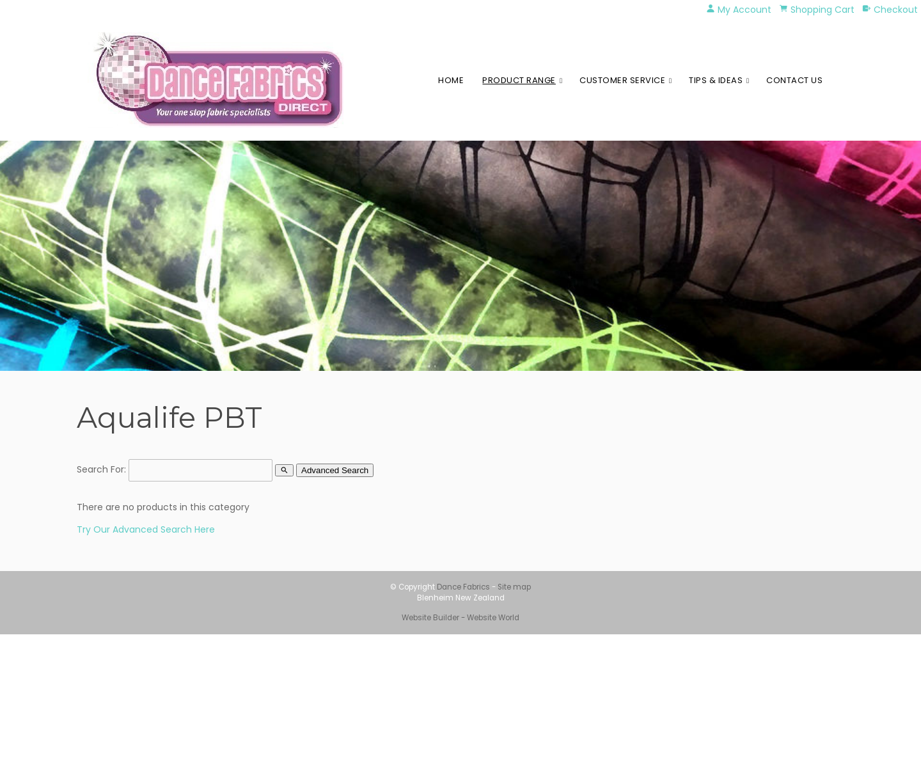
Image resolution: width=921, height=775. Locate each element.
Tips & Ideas (716, 80)
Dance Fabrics (463, 587)
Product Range (519, 80)
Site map (514, 587)
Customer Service (622, 80)
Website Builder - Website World (460, 618)
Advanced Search (334, 470)
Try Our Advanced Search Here (146, 529)
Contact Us (794, 80)
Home (451, 80)
